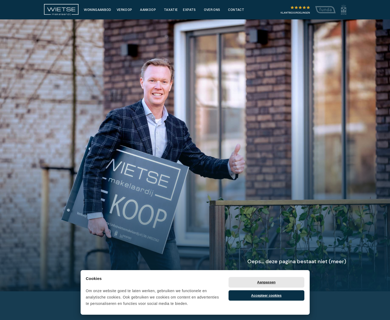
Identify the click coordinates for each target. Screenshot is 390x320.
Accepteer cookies (266, 295)
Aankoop (148, 10)
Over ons (212, 10)
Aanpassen (266, 282)
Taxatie (171, 10)
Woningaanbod (97, 10)
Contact (236, 10)
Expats (189, 10)
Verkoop (124, 10)
